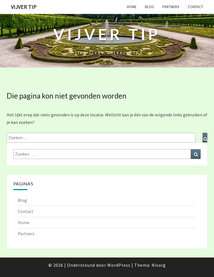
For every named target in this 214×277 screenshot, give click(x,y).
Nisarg (159, 265)
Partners (170, 6)
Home (132, 6)
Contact (195, 6)
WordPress (118, 265)
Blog (149, 6)
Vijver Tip (24, 6)
